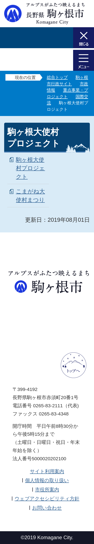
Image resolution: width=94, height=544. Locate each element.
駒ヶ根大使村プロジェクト (30, 168)
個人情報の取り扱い (47, 480)
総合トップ (57, 77)
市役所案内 (47, 489)
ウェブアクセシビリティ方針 (47, 498)
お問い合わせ (47, 507)
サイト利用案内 (47, 471)
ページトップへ (74, 365)
